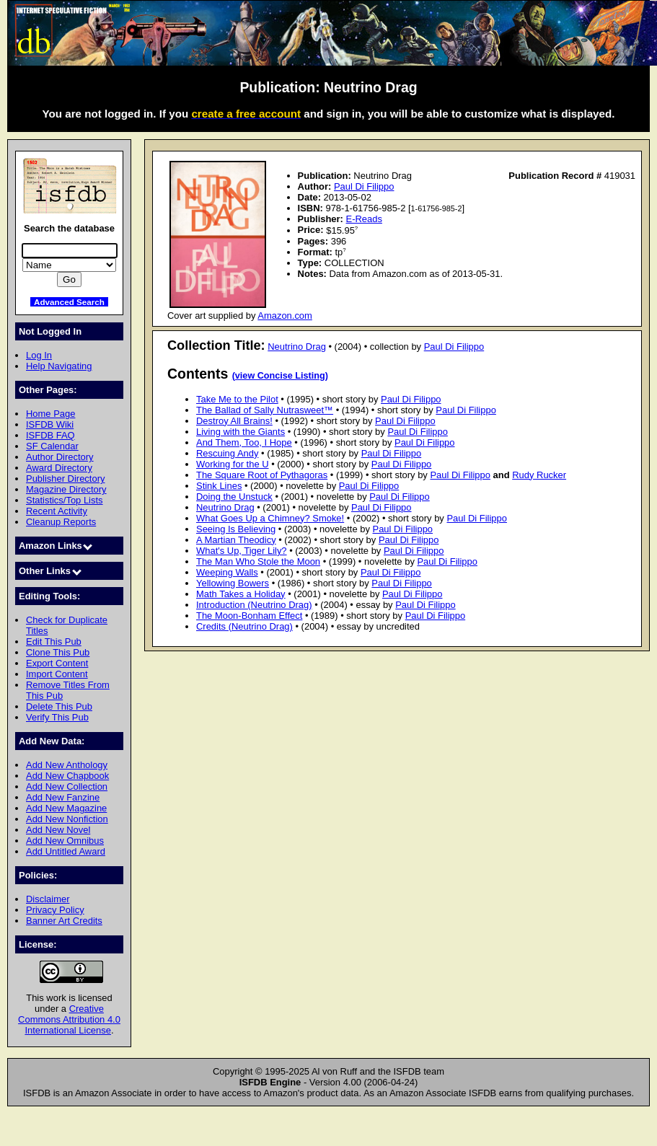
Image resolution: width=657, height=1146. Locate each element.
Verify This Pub (57, 717)
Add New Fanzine (63, 797)
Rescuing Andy (227, 453)
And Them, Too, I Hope (244, 442)
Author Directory (60, 456)
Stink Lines (219, 485)
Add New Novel (58, 829)
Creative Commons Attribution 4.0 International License (69, 1019)
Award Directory (59, 467)
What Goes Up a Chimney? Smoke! (270, 518)
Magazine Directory (66, 489)
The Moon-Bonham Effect (249, 615)
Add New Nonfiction (67, 819)
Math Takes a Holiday (241, 594)
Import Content (57, 674)
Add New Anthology (66, 764)
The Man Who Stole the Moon (258, 561)
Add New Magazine (66, 808)
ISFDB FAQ (50, 435)
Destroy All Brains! (234, 420)
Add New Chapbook (67, 775)
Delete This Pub (59, 706)
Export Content (57, 663)
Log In (39, 355)
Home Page (50, 413)
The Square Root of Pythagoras (261, 475)
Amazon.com (284, 315)
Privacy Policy (55, 909)
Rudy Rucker (539, 475)
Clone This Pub (57, 652)
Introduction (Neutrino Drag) (254, 604)
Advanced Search (69, 302)
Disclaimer (47, 899)
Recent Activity (56, 511)
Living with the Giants (240, 431)
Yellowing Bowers (232, 583)
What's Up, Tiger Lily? (241, 550)
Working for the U (232, 464)
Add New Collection (66, 786)
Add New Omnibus (65, 840)
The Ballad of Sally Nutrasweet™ (264, 410)
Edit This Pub (53, 641)
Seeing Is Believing (235, 529)
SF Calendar (52, 446)
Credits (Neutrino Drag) (244, 626)
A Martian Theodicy (236, 539)
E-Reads (364, 218)
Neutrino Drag (297, 346)
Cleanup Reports (61, 521)
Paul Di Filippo (364, 186)
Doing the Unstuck (234, 496)
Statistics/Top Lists (64, 500)
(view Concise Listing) (280, 376)
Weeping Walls (227, 572)
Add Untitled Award (65, 851)
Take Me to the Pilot (237, 399)
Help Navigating (59, 366)
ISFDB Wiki (50, 424)
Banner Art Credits (64, 920)
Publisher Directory (65, 478)
